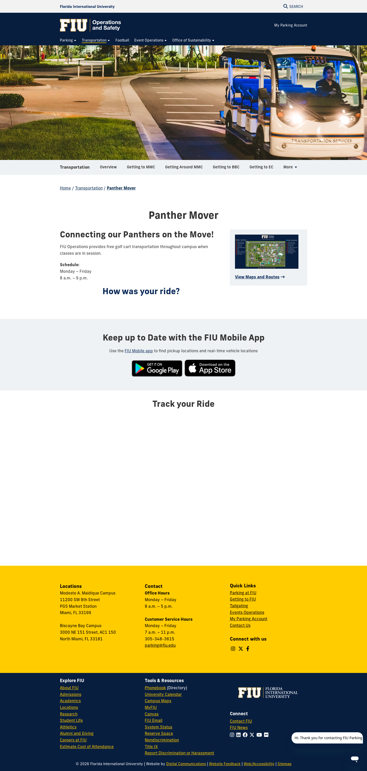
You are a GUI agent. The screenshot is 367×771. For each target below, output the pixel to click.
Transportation (75, 169)
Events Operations (247, 612)
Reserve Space (159, 733)
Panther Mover (121, 188)
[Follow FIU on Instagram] (233, 734)
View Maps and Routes (257, 276)
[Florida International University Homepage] (87, 6)
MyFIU (151, 707)
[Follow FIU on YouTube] (260, 734)
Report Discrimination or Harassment (179, 752)
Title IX (151, 746)
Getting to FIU (243, 599)
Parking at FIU (243, 592)
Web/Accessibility (259, 764)
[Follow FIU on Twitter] (253, 734)
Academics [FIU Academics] (70, 700)
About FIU (69, 687)
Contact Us (240, 625)
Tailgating (239, 605)
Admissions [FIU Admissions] (70, 694)
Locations (69, 707)
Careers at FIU (73, 739)
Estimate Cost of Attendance (87, 746)
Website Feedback (225, 764)
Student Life (71, 720)
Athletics (68, 726)
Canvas (152, 713)
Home (65, 188)
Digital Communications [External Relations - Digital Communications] (186, 764)
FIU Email (153, 720)
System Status (158, 726)
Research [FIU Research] (68, 713)
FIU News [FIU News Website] (239, 727)
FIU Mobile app (139, 350)
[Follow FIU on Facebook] (246, 734)
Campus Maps (158, 700)
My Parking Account (290, 25)
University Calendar (163, 694)
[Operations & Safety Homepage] (90, 25)
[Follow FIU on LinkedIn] (239, 734)
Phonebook (155, 687)
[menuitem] (68, 40)
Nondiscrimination (162, 739)
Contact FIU (241, 721)
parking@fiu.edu (160, 645)
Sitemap (285, 764)
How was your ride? (141, 291)
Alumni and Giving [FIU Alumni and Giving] (77, 733)
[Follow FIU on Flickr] (267, 734)
